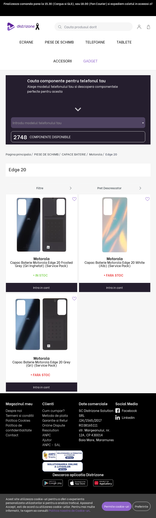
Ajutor (47, 439)
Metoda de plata (55, 415)
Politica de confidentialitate (19, 427)
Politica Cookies (18, 420)
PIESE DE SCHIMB (59, 42)
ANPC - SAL (51, 444)
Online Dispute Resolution (53, 427)
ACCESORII (62, 60)
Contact (12, 434)
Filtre (39, 188)
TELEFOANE (95, 42)
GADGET (90, 60)
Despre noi (14, 410)
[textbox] (78, 122)
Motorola (95, 154)
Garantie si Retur (55, 420)
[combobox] (78, 122)
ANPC (46, 434)
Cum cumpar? (53, 410)
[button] (139, 26)
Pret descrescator (109, 188)
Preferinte (141, 506)
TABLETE (124, 42)
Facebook (126, 410)
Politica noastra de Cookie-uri (69, 510)
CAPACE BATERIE (74, 154)
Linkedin (125, 417)
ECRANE (26, 42)
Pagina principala (18, 154)
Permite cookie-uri (116, 506)
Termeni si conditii (20, 415)
